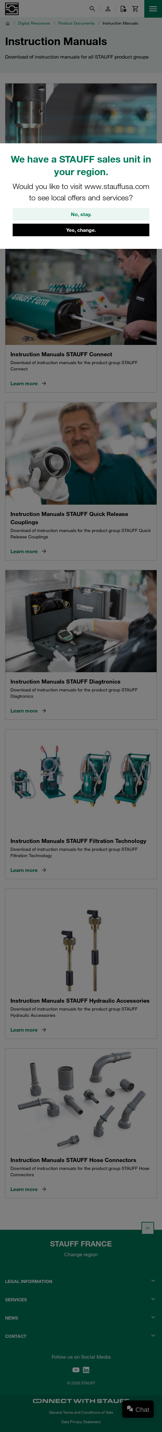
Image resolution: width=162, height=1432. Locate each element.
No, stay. (81, 214)
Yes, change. (81, 230)
